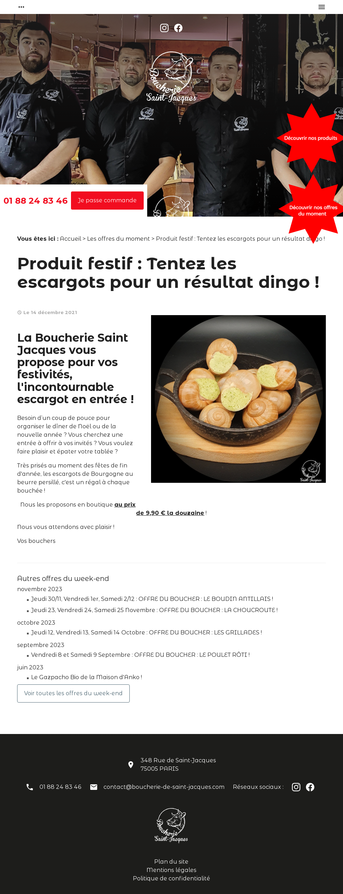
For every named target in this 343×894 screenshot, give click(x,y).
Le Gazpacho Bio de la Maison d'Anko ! (86, 677)
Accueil (70, 238)
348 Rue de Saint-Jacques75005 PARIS (178, 764)
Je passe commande (107, 200)
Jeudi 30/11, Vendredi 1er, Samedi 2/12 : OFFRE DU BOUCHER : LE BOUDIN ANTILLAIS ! (152, 599)
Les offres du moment (118, 238)
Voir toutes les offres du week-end (73, 693)
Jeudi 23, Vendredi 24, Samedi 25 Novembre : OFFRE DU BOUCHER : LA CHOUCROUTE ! (154, 610)
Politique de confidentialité (171, 878)
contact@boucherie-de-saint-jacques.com (163, 787)
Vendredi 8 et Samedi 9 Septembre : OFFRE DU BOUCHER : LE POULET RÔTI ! (140, 655)
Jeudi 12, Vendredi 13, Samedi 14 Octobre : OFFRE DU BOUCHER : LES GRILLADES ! (146, 632)
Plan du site (171, 861)
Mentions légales (171, 870)
